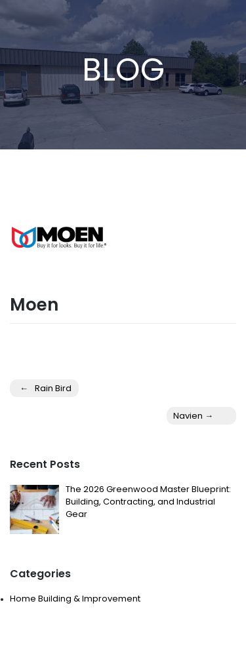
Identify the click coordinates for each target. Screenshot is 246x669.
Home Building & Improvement (75, 598)
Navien (188, 416)
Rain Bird (53, 388)
